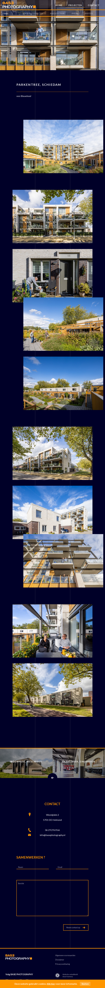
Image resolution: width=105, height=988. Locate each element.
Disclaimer (59, 960)
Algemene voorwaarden (65, 955)
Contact (93, 5)
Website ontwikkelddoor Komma (66, 975)
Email (60, 867)
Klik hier (51, 984)
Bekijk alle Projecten (33, 13)
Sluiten (85, 984)
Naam (20, 867)
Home (59, 5)
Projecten (75, 5)
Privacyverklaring (62, 964)
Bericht (21, 883)
